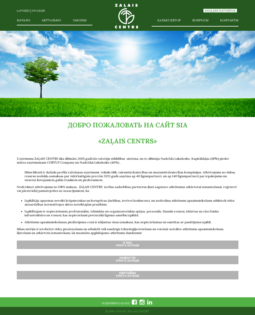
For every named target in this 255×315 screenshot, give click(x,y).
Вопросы (200, 20)
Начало (23, 20)
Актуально (51, 20)
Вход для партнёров (220, 10)
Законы (80, 20)
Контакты (229, 20)
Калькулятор (169, 20)
